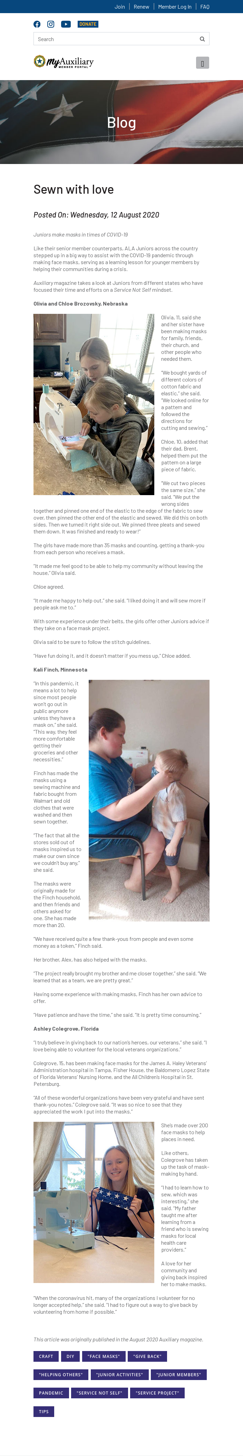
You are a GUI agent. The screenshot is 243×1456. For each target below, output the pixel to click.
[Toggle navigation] (202, 63)
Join (120, 6)
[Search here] (121, 38)
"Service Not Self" (100, 1393)
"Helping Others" (61, 1375)
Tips (44, 1412)
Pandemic (51, 1393)
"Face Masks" (104, 1356)
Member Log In (175, 6)
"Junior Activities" (119, 1375)
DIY (71, 1356)
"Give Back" (147, 1356)
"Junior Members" (178, 1375)
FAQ (205, 6)
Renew (141, 6)
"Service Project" (157, 1393)
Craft (46, 1356)
